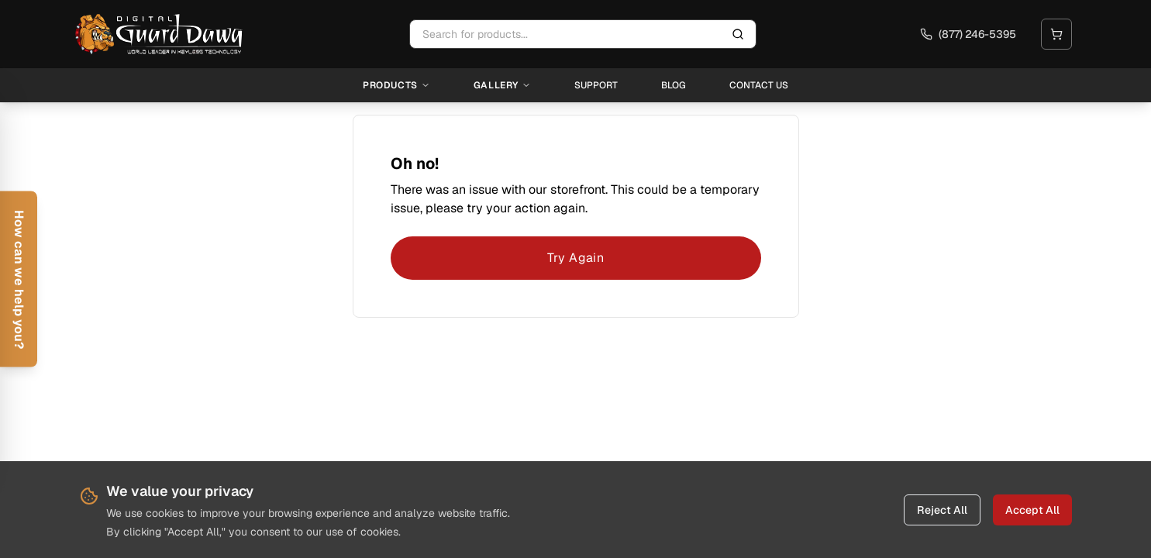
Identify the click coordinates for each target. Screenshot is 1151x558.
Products (396, 85)
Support (596, 85)
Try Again (576, 258)
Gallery (502, 85)
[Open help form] (18, 279)
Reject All (942, 510)
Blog (673, 85)
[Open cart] (1056, 34)
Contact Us (758, 85)
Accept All (1032, 510)
